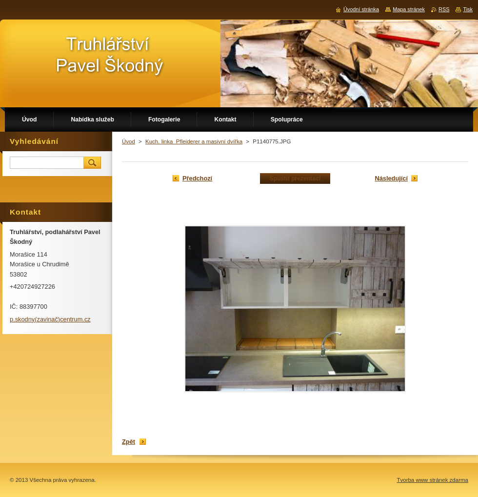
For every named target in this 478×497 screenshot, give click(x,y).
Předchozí (197, 178)
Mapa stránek (409, 9)
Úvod (128, 141)
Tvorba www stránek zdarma (432, 480)
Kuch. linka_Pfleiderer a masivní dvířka (193, 141)
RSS (443, 9)
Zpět (128, 441)
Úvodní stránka (361, 9)
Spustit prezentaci (295, 178)
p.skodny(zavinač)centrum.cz (50, 319)
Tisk (468, 9)
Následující (391, 178)
